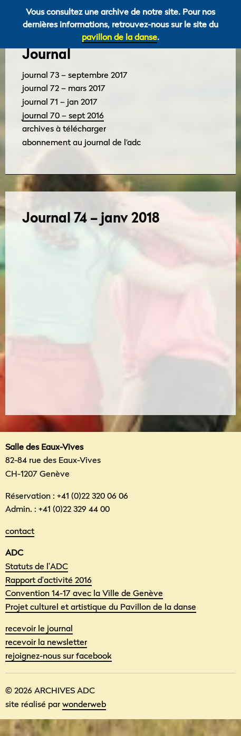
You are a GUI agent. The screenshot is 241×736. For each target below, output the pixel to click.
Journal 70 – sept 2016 (63, 115)
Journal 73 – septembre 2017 (75, 74)
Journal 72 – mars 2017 (63, 88)
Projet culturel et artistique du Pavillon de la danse (100, 606)
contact (19, 531)
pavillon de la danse (119, 37)
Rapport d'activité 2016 (48, 579)
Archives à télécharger (64, 128)
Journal (46, 54)
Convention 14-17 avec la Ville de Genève (84, 593)
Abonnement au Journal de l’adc (81, 142)
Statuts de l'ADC (36, 566)
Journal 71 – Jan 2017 (60, 101)
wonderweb (84, 704)
